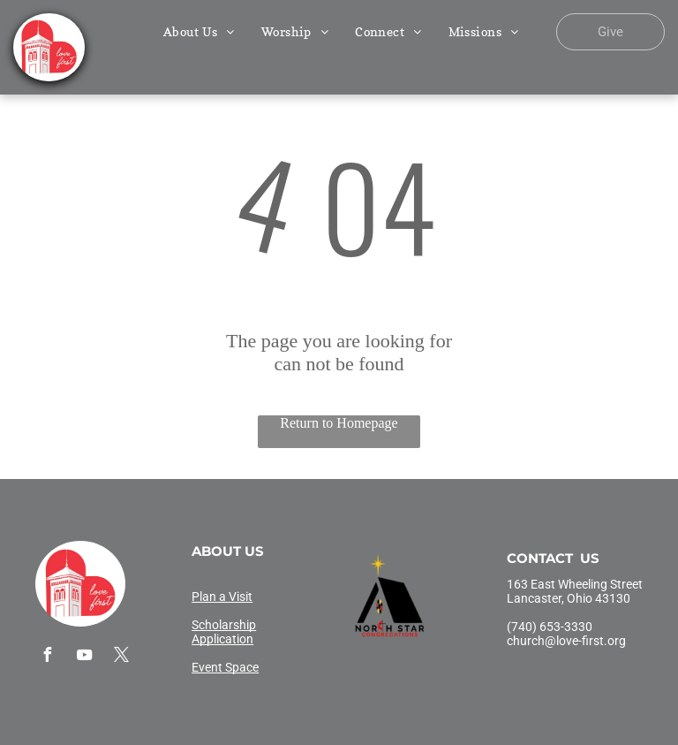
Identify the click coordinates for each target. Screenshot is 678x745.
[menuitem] (199, 31)
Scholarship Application (224, 632)
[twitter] (120, 657)
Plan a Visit (222, 596)
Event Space (225, 667)
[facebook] (46, 657)
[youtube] (83, 657)
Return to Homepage (338, 422)
